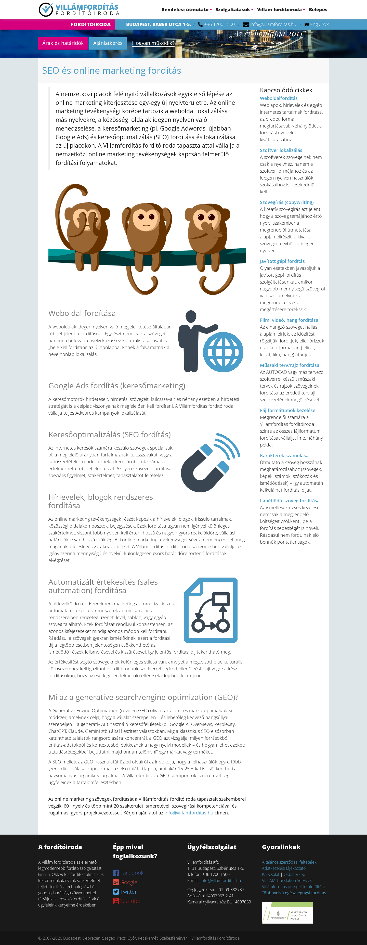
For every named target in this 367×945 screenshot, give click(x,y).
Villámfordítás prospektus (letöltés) (293, 886)
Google (125, 882)
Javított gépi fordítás (282, 261)
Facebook (128, 872)
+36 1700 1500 (219, 24)
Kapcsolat (270, 874)
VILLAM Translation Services (287, 880)
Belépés (318, 9)
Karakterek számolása (284, 455)
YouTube (126, 900)
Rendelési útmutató (187, 9)
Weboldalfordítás (279, 98)
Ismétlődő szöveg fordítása (290, 500)
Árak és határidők (63, 43)
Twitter (125, 891)
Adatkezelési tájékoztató (284, 868)
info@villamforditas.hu (273, 24)
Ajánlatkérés (108, 43)
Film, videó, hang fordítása (289, 320)
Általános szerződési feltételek (289, 862)
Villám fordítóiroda (281, 9)
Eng (314, 24)
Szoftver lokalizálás (281, 150)
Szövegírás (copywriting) (287, 202)
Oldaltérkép (294, 874)
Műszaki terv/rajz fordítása (289, 365)
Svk (325, 24)
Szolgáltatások (234, 9)
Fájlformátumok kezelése (287, 410)
